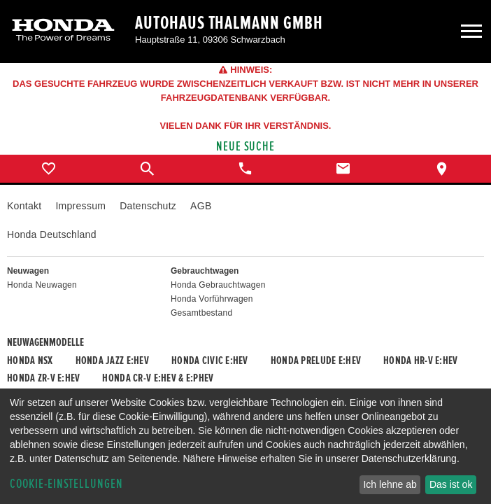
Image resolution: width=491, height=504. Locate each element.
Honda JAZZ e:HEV (112, 360)
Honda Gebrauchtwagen (218, 285)
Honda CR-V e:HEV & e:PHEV (157, 378)
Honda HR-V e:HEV (420, 360)
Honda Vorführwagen (212, 299)
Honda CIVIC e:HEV (209, 360)
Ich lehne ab (389, 484)
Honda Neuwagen (42, 285)
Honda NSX (30, 360)
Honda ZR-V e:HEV (43, 378)
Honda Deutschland (52, 234)
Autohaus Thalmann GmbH (229, 23)
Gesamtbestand (201, 313)
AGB (200, 205)
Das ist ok (450, 484)
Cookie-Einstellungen (66, 484)
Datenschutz (148, 205)
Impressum (80, 205)
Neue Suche (246, 146)
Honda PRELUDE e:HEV (316, 360)
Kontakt (24, 205)
